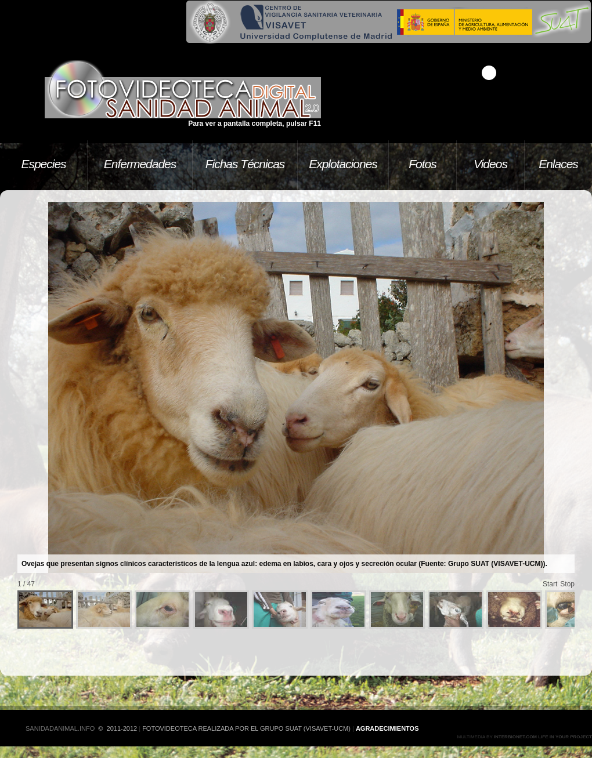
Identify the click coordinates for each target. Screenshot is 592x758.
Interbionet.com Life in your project (543, 736)
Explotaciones (343, 164)
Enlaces (558, 164)
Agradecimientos (387, 728)
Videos (490, 164)
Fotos (422, 164)
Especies (43, 164)
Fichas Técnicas (245, 164)
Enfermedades (140, 164)
